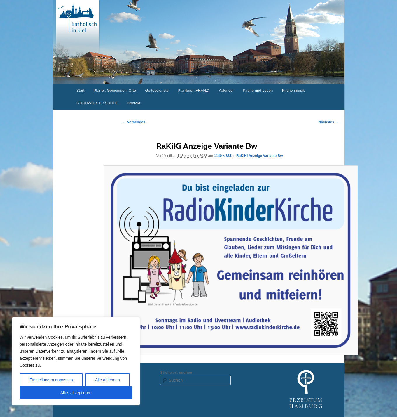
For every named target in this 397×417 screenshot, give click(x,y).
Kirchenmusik (293, 90)
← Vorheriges (134, 122)
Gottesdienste (156, 90)
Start (80, 90)
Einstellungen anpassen (51, 380)
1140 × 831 (222, 156)
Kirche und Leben (258, 90)
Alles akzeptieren (76, 392)
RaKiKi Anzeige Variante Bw (259, 156)
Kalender (226, 90)
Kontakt (133, 103)
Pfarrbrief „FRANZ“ (193, 90)
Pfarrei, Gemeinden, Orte (115, 90)
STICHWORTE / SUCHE (97, 103)
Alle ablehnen (107, 380)
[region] (76, 361)
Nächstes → (329, 122)
